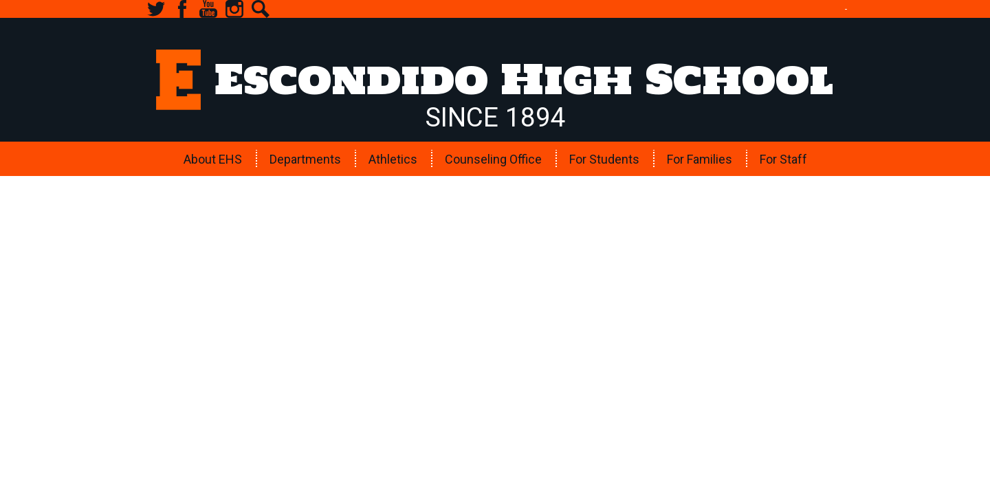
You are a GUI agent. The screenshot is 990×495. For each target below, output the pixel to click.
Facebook (182, 9)
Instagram (234, 9)
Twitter (156, 9)
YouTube (208, 9)
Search (261, 9)
